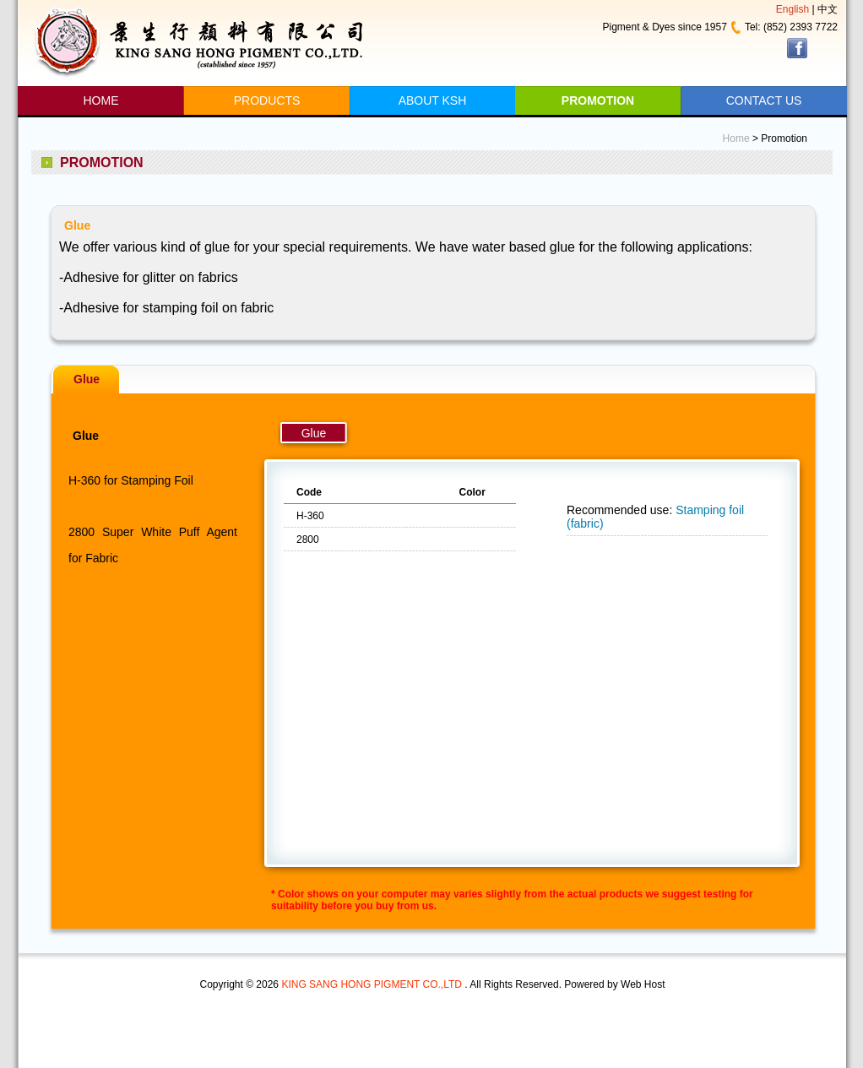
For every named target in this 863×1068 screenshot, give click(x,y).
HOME (101, 100)
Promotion (784, 138)
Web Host (643, 984)
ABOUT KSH (433, 100)
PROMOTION (598, 100)
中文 (827, 9)
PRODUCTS (267, 100)
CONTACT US (764, 100)
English (792, 9)
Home (736, 138)
